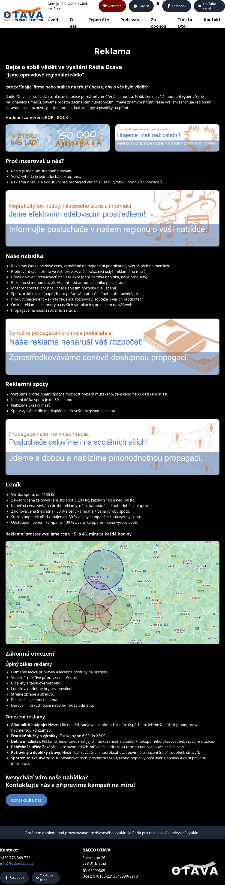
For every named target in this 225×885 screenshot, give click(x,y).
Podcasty (129, 19)
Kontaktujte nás (26, 800)
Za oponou (158, 23)
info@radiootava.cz (16, 863)
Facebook (176, 6)
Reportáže (98, 19)
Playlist (141, 6)
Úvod (53, 19)
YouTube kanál (207, 5)
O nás (73, 23)
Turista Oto (185, 23)
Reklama (112, 6)
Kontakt (212, 19)
